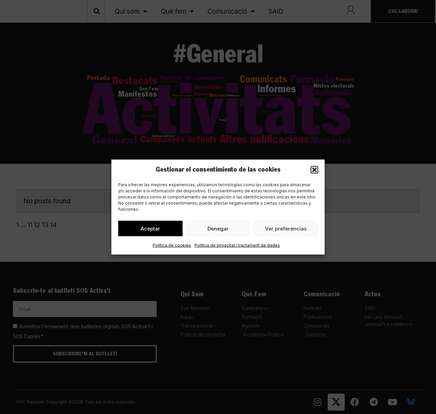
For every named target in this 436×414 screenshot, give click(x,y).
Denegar (218, 229)
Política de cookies (172, 246)
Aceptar (150, 229)
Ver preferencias (286, 229)
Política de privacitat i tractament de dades (237, 246)
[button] (314, 169)
